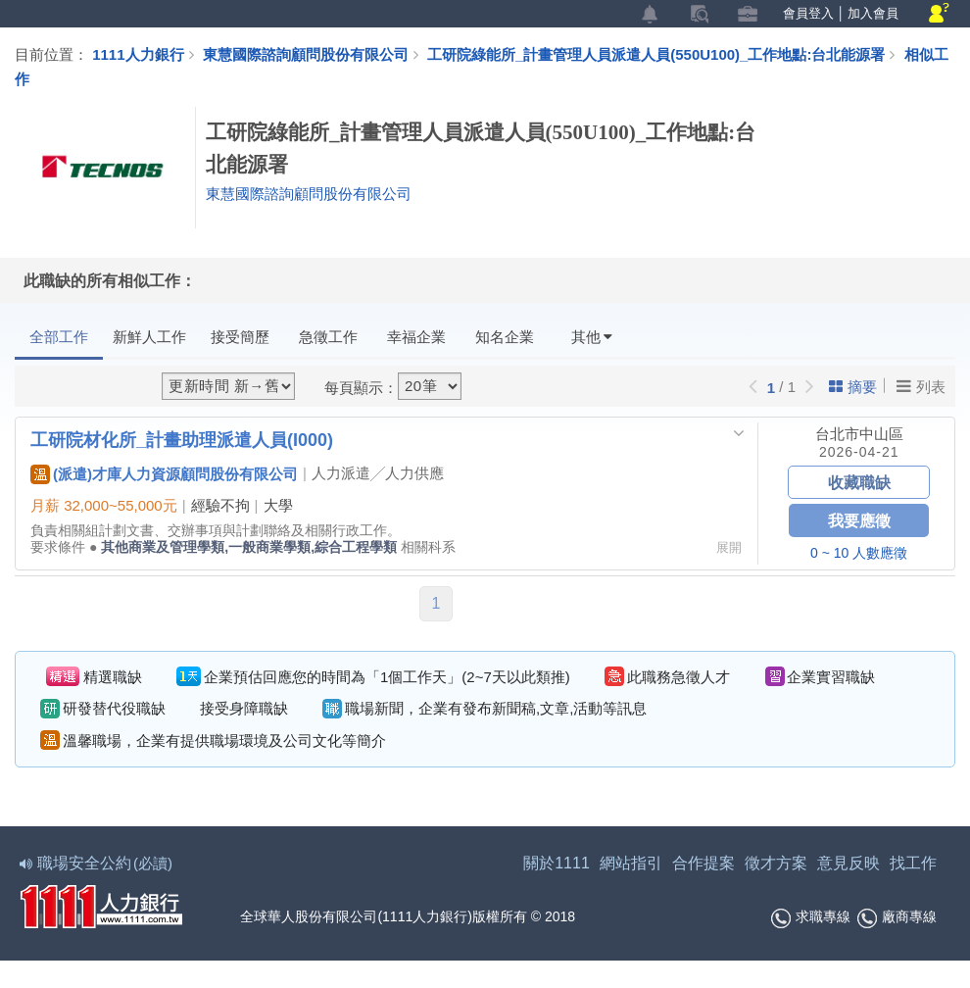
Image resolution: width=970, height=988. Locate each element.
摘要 (853, 386)
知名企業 (504, 336)
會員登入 (808, 13)
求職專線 (810, 918)
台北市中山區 (859, 433)
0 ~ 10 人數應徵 (858, 553)
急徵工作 (328, 336)
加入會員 (873, 13)
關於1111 (556, 863)
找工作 (913, 863)
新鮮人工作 (149, 336)
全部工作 (58, 336)
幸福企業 (416, 336)
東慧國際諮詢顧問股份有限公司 (306, 54)
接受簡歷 (240, 336)
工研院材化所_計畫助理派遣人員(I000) (181, 439)
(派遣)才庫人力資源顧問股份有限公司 (164, 473)
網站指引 (631, 863)
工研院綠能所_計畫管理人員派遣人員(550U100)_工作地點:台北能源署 (665, 54)
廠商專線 (897, 918)
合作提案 (703, 863)
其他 (591, 336)
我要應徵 (859, 520)
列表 (921, 386)
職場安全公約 (97, 863)
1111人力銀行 (137, 54)
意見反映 (848, 863)
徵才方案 (776, 863)
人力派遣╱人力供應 (378, 473)
